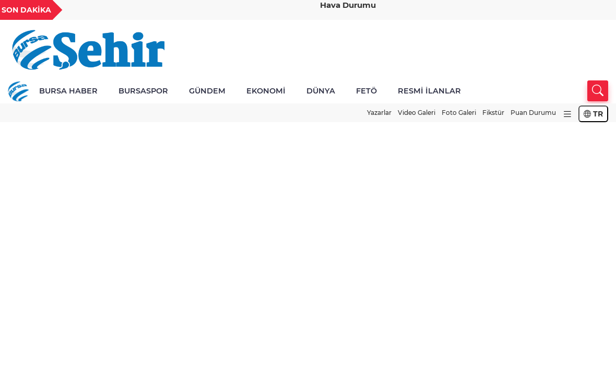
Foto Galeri (459, 112)
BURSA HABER (68, 91)
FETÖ (366, 91)
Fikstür (493, 112)
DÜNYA (320, 91)
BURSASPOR (143, 91)
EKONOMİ (266, 91)
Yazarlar (379, 112)
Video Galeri (416, 112)
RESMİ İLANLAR (429, 91)
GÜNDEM (207, 91)
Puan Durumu (533, 112)
